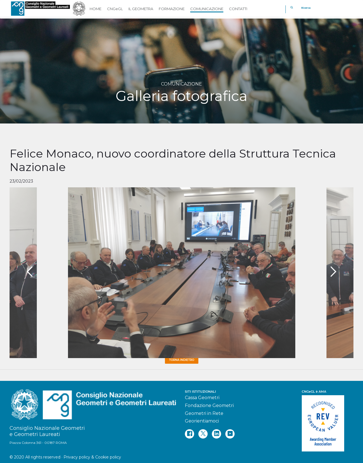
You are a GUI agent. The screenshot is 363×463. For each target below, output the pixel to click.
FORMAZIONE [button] (172, 8)
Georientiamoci (202, 421)
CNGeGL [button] (115, 8)
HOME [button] (95, 8)
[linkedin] (216, 434)
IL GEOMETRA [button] (140, 8)
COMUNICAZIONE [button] (206, 8)
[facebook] (189, 434)
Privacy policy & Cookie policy (92, 457)
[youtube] (230, 434)
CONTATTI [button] (238, 8)
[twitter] (203, 434)
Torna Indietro (181, 360)
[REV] (327, 420)
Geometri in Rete (204, 413)
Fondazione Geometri (209, 405)
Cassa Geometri (202, 397)
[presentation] (29, 271)
